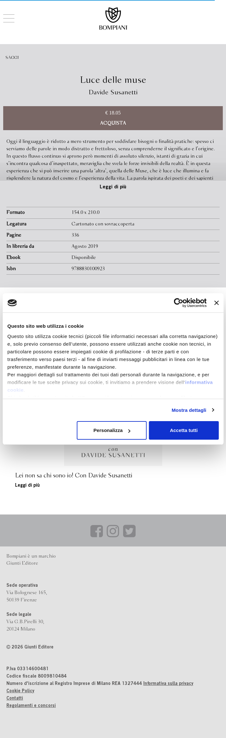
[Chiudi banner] (216, 303)
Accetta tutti (184, 430)
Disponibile (83, 257)
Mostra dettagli (189, 410)
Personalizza (112, 430)
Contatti (14, 698)
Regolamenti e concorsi (31, 706)
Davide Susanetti (113, 93)
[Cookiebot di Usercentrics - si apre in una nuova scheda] (179, 303)
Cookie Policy (20, 691)
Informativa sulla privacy (168, 684)
